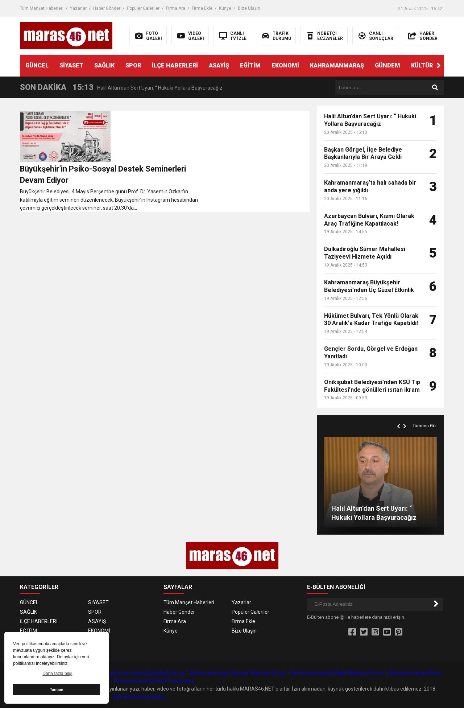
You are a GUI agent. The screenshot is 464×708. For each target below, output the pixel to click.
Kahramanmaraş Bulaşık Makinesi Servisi (337, 673)
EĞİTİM (250, 65)
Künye (225, 8)
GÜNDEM (387, 65)
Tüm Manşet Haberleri (41, 8)
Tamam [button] (56, 689)
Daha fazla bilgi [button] (57, 673)
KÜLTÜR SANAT (432, 65)
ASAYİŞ (219, 65)
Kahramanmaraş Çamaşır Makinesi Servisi (238, 673)
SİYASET (71, 65)
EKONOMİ (285, 65)
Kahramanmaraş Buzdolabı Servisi (146, 673)
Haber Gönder (106, 8)
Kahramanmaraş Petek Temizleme (154, 681)
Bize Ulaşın (249, 8)
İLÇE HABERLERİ (175, 65)
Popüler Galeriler (143, 8)
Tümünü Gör (425, 425)
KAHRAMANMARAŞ (337, 65)
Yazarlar (78, 8)
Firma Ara (175, 8)
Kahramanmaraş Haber (139, 697)
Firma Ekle (202, 8)
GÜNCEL (37, 65)
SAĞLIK (104, 65)
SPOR (133, 65)
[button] (438, 66)
